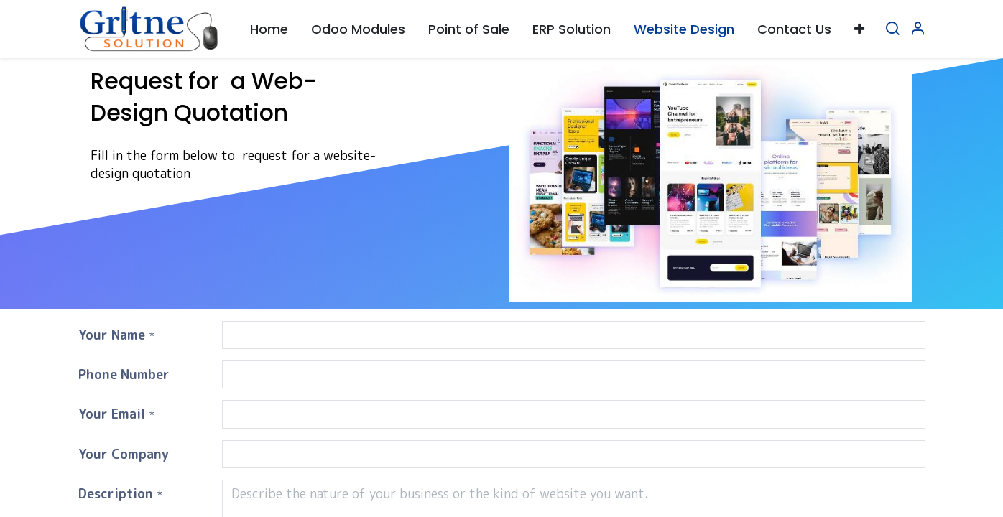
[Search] (892, 29)
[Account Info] (917, 29)
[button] (859, 29)
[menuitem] (269, 29)
